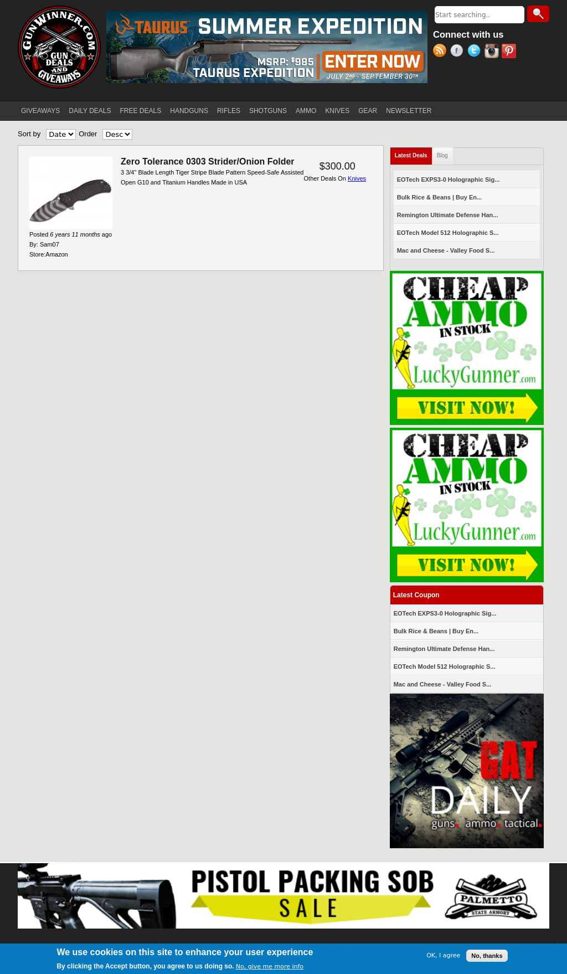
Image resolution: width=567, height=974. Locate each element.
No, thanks (486, 955)
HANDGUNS (189, 111)
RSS (441, 52)
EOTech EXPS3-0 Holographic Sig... (448, 179)
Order (88, 134)
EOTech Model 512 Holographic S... (448, 232)
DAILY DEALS (90, 111)
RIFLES (228, 111)
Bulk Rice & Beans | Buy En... (439, 197)
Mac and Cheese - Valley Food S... (446, 250)
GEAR (367, 111)
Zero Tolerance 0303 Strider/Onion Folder (208, 161)
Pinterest (510, 52)
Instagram (493, 52)
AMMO (306, 111)
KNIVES (337, 111)
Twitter (475, 52)
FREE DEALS (141, 111)
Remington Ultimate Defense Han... (447, 215)
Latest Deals (413, 153)
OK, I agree (443, 956)
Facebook (458, 52)
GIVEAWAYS (40, 111)
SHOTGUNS (268, 111)
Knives (357, 178)
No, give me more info (269, 967)
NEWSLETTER (408, 111)
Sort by (29, 134)
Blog (442, 155)
